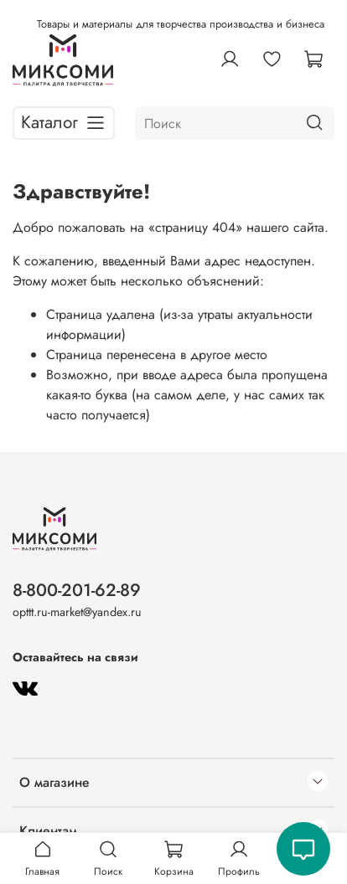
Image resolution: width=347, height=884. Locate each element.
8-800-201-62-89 (77, 590)
